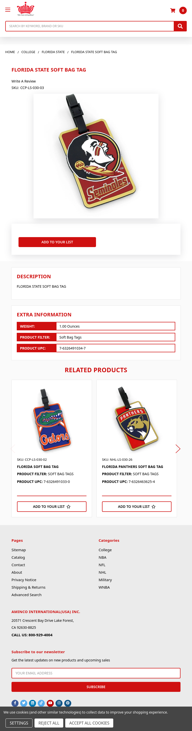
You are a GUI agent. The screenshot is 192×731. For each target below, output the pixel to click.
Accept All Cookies (89, 723)
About (17, 569)
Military (105, 577)
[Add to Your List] (51, 504)
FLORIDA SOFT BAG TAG (38, 464)
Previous (13, 446)
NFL (101, 562)
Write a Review (24, 81)
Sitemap (19, 547)
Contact (18, 562)
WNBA (104, 584)
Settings (19, 723)
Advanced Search (27, 592)
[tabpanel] (54, 445)
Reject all (48, 723)
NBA (102, 554)
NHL (102, 569)
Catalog (18, 554)
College (105, 547)
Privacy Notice (24, 577)
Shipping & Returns (29, 584)
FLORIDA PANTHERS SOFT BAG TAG (132, 464)
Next (178, 446)
